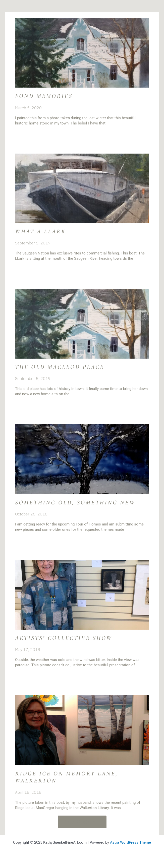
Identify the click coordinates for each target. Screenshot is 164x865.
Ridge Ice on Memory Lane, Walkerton (66, 777)
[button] (82, 822)
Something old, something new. (76, 502)
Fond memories (44, 96)
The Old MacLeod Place (59, 367)
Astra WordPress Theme (130, 842)
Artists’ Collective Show (63, 638)
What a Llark (40, 231)
